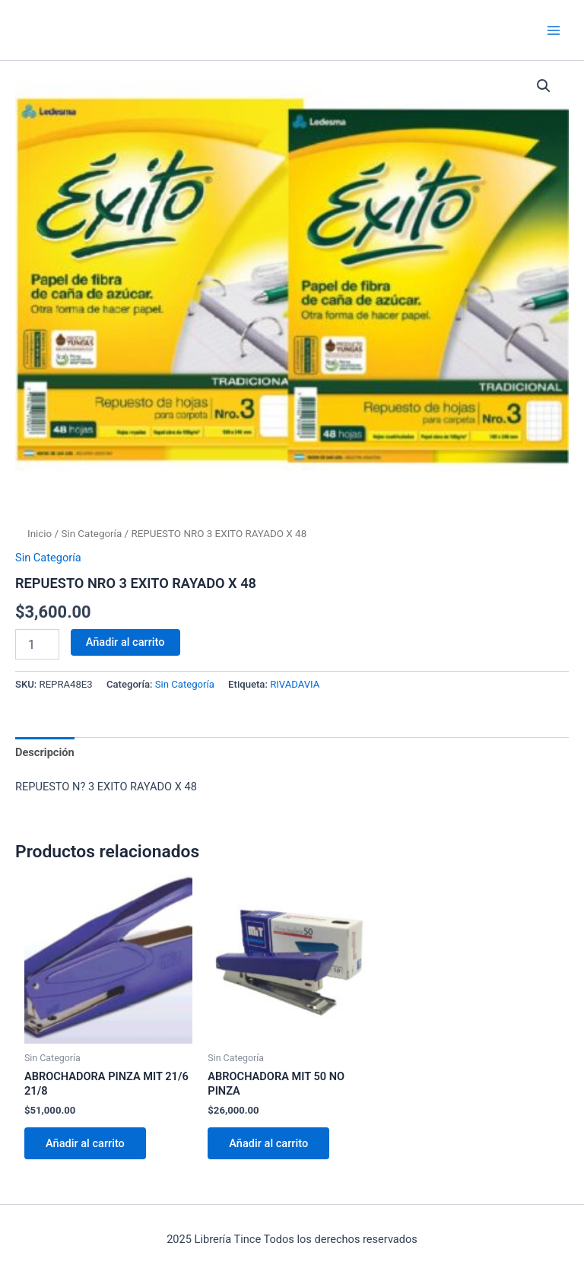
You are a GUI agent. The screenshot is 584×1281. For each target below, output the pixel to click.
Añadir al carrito (125, 642)
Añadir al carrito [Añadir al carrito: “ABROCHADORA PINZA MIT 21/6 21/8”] (85, 1143)
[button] (543, 86)
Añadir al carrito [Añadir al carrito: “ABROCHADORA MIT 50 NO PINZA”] (268, 1143)
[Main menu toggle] (553, 29)
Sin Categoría (91, 533)
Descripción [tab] (45, 752)
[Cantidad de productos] (37, 644)
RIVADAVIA (294, 684)
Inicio (39, 533)
